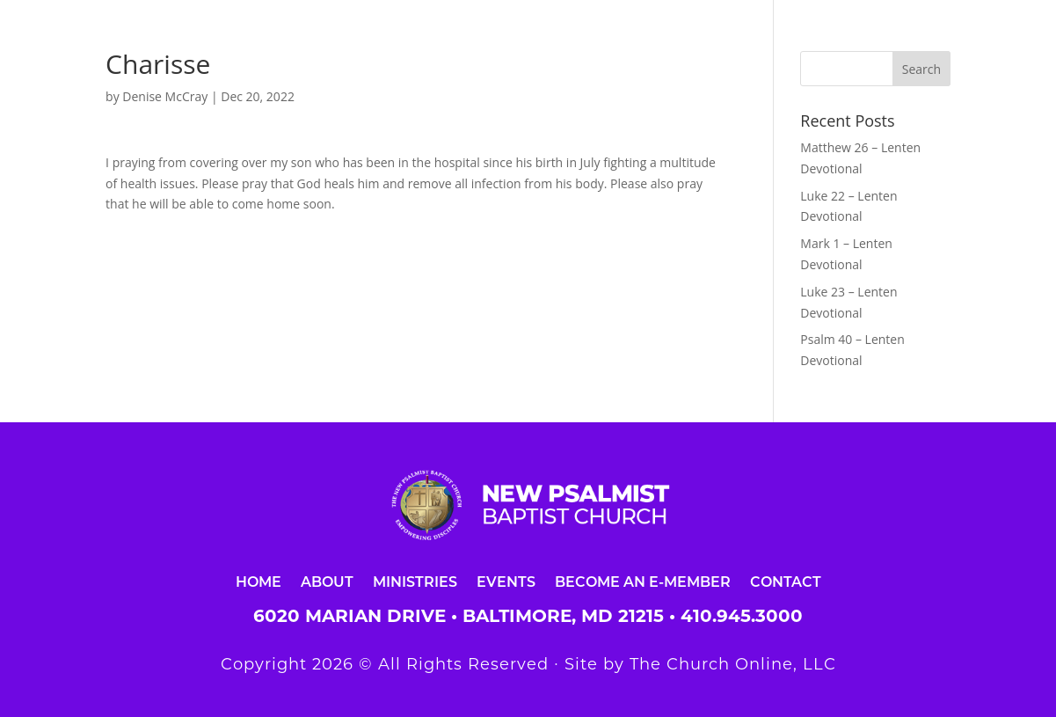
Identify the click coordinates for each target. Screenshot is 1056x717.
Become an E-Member (643, 581)
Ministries (415, 581)
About (327, 581)
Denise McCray (165, 96)
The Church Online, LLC (733, 664)
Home (258, 581)
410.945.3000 (742, 615)
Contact (785, 581)
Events (506, 581)
